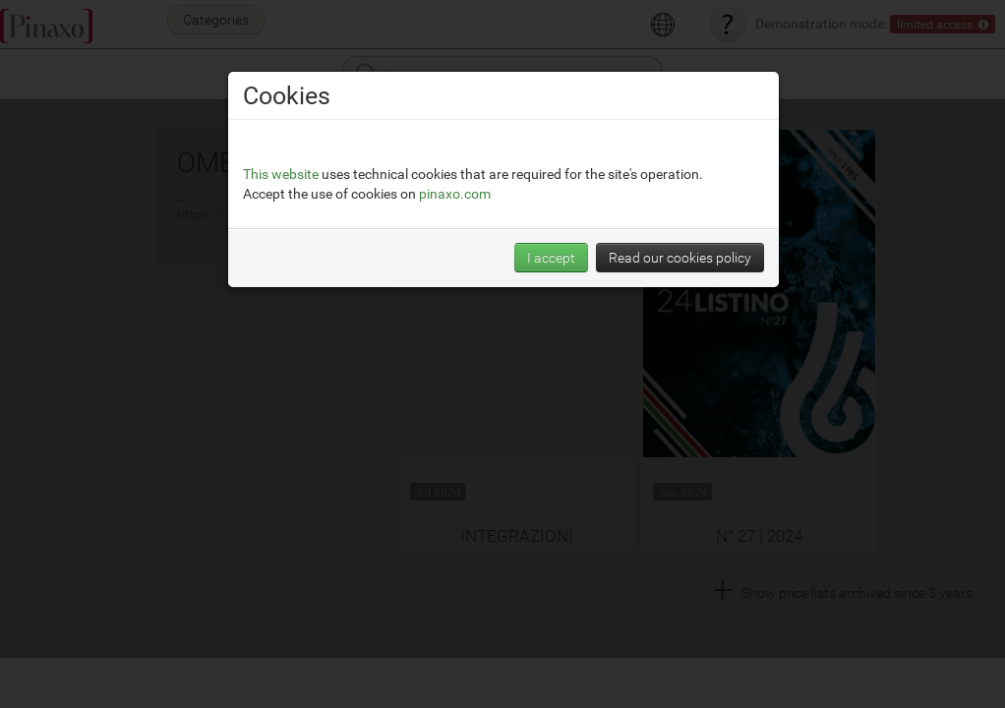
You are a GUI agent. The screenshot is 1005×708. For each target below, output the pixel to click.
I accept (551, 257)
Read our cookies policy (680, 257)
